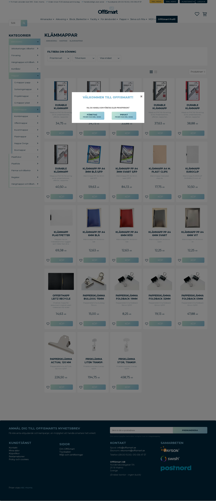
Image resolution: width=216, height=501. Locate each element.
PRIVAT (124, 115)
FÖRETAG (92, 115)
